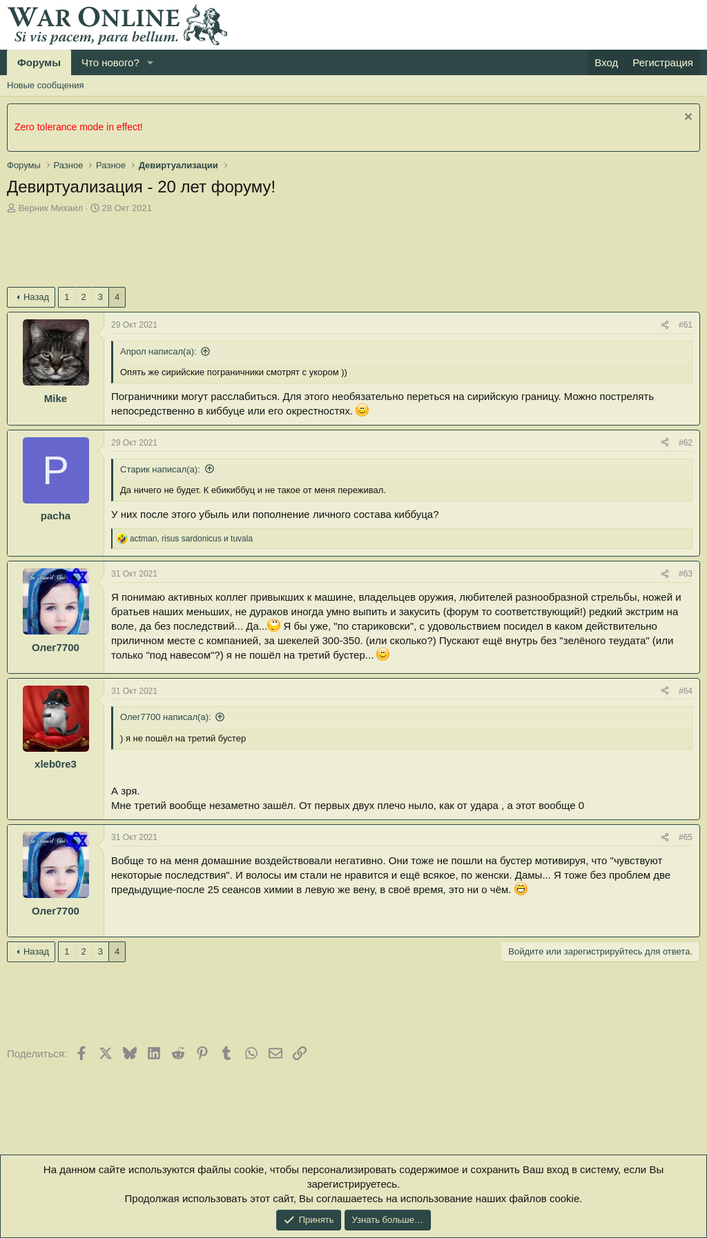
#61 (686, 325)
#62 (686, 443)
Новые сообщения (45, 85)
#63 (686, 574)
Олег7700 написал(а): (165, 717)
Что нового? (110, 62)
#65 (686, 837)
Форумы (39, 62)
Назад (36, 297)
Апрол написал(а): (158, 351)
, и (191, 538)
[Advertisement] (258, 252)
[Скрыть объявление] (687, 118)
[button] (150, 62)
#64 (686, 691)
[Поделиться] (665, 325)
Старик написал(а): (160, 469)
